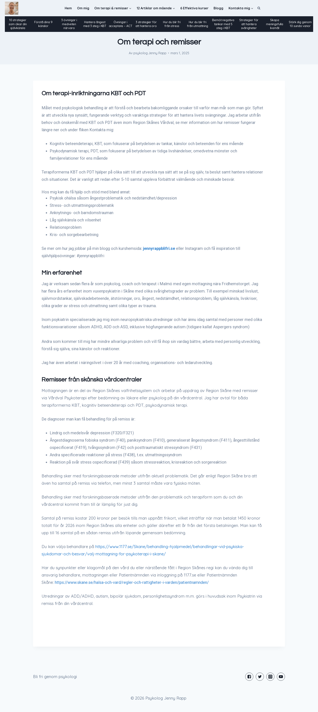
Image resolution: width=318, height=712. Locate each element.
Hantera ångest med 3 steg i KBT (94, 24)
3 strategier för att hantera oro (146, 24)
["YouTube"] (281, 677)
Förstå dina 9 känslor (43, 24)
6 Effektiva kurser (194, 8)
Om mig (83, 8)
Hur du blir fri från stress (172, 24)
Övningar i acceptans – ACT (120, 24)
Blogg (218, 8)
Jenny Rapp (157, 53)
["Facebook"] (249, 677)
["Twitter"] (260, 677)
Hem (68, 8)
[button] (130, 8)
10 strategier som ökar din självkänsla (18, 24)
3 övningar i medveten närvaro (69, 24)
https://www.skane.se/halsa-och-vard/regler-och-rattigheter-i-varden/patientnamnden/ (132, 582)
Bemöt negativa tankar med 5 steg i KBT (223, 24)
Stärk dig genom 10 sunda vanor (300, 24)
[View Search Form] (259, 8)
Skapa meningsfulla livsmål (274, 24)
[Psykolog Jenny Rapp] (11, 8)
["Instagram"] (270, 677)
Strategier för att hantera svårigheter (248, 24)
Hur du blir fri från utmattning (197, 24)
